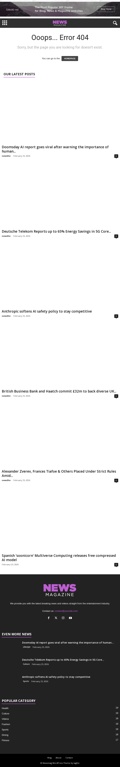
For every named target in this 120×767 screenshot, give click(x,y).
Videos (5, 719)
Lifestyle (26, 647)
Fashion (6, 724)
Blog (49, 757)
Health (5, 708)
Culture (26, 664)
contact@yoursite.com (66, 611)
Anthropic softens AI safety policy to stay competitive (47, 311)
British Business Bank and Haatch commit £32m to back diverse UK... (59, 391)
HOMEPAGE (69, 58)
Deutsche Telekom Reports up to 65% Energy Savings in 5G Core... (56, 231)
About (58, 757)
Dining (5, 735)
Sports (26, 681)
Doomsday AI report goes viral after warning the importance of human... (55, 149)
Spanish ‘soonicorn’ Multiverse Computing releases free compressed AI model (59, 557)
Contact (69, 757)
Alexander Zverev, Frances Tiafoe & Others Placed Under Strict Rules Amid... (59, 473)
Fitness (5, 740)
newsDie (6, 156)
